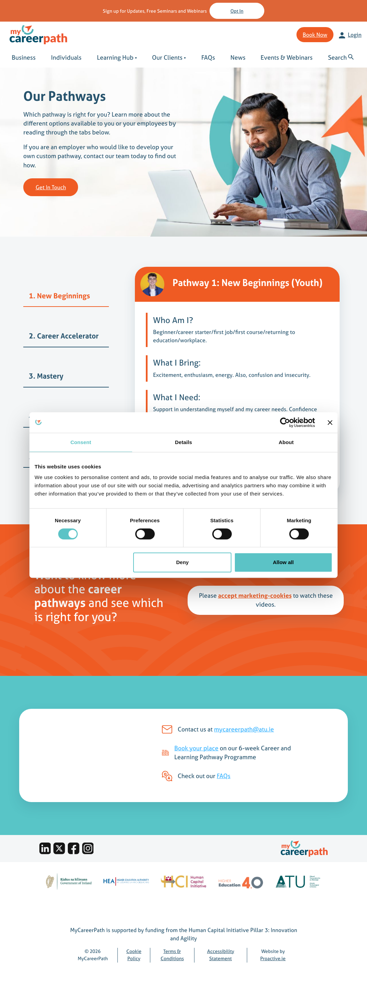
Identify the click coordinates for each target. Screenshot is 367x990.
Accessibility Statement (220, 955)
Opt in (236, 11)
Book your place (196, 748)
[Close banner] (330, 422)
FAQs (208, 57)
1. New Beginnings (59, 296)
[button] (341, 58)
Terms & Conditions (172, 955)
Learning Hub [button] (117, 57)
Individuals (66, 57)
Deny (182, 562)
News (237, 57)
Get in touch (51, 187)
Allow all (283, 562)
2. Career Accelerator (64, 336)
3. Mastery (46, 376)
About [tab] (286, 442)
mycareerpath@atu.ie (244, 729)
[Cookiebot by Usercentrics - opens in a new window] (285, 422)
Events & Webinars (287, 57)
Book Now (315, 34)
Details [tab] (183, 442)
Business (24, 57)
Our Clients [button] (169, 57)
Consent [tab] (81, 442)
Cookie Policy (133, 955)
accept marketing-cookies (255, 596)
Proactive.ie (273, 958)
